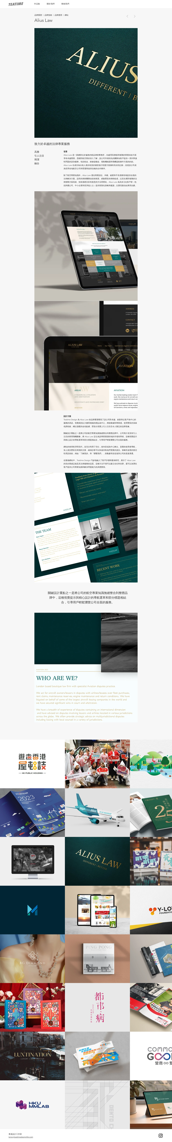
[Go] (127, 16)
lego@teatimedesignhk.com (21, 1137)
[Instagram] (160, 1135)
